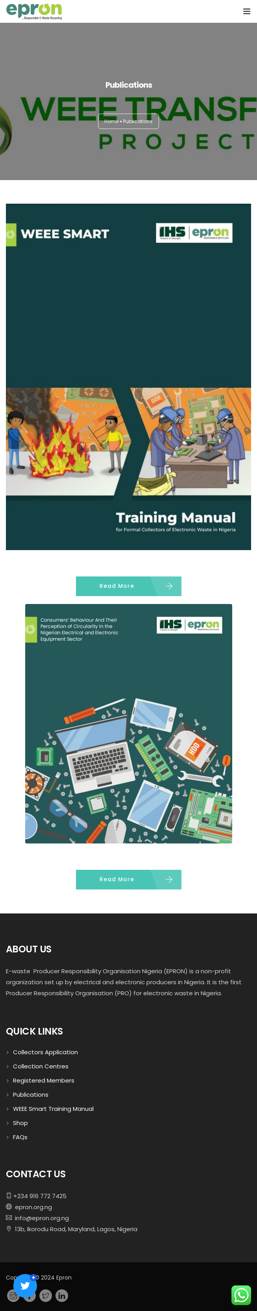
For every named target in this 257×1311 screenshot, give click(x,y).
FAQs (20, 1137)
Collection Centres (40, 1066)
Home (111, 121)
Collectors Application (45, 1052)
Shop (20, 1123)
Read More (117, 586)
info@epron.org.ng (40, 1218)
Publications (30, 1094)
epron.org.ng (32, 1207)
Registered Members (43, 1080)
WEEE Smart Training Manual (53, 1109)
